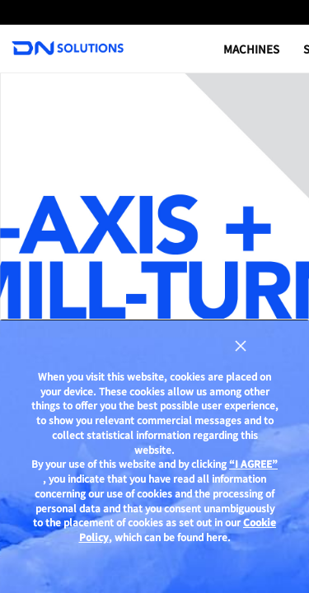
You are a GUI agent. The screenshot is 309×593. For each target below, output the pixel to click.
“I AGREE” (253, 463)
